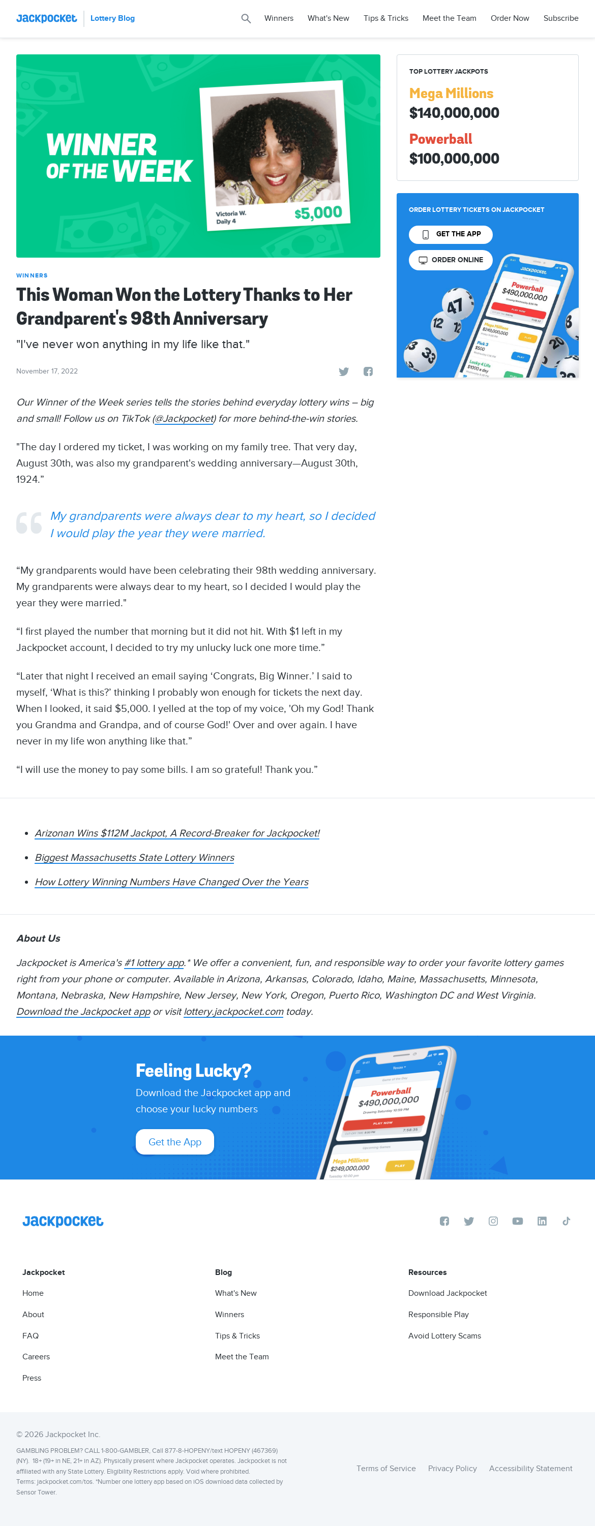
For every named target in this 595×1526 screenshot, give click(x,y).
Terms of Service (386, 1468)
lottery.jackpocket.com (233, 1011)
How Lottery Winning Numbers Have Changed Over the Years (171, 881)
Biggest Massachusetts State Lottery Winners (134, 857)
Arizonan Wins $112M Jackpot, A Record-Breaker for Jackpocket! (177, 832)
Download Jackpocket (447, 1293)
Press (31, 1378)
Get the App (174, 1141)
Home (33, 1293)
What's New (328, 18)
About (33, 1314)
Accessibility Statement (531, 1468)
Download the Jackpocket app (83, 1011)
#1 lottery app (154, 962)
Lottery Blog (113, 18)
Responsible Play (438, 1314)
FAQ (30, 1336)
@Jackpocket (184, 418)
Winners (278, 18)
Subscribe (561, 18)
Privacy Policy (452, 1468)
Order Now (510, 18)
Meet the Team (450, 18)
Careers (36, 1356)
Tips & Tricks (386, 18)
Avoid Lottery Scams (444, 1336)
